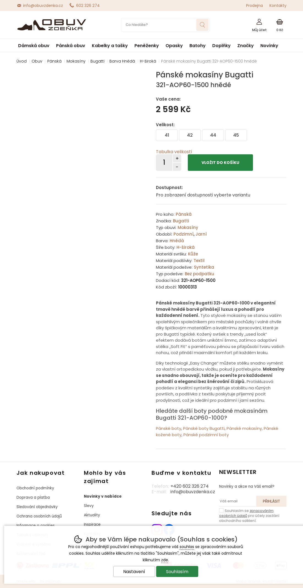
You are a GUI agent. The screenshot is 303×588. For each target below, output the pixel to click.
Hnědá (177, 241)
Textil (199, 260)
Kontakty (278, 5)
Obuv (37, 61)
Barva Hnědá (122, 61)
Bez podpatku (199, 274)
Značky (245, 45)
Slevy (89, 505)
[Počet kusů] (164, 162)
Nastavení (134, 571)
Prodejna (254, 5)
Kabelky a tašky (110, 45)
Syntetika (204, 267)
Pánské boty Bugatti (204, 428)
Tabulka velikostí (174, 152)
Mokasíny (188, 227)
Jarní (201, 234)
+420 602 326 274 (189, 486)
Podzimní (183, 234)
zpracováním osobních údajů (246, 513)
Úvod (21, 61)
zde (164, 560)
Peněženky (146, 45)
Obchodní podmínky (35, 488)
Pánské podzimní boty (206, 435)
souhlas (187, 546)
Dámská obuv (33, 45)
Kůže (193, 254)
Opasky (174, 45)
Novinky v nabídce (103, 496)
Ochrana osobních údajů (39, 516)
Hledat (202, 25)
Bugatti (181, 221)
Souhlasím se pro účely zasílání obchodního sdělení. (249, 515)
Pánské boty (168, 428)
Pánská (184, 214)
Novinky (269, 45)
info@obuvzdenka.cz (43, 5)
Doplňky (221, 45)
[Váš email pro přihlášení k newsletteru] (238, 501)
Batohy (197, 45)
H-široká (186, 247)
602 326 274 (88, 5)
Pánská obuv (70, 45)
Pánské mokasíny (244, 428)
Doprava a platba (33, 497)
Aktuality (92, 515)
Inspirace (92, 524)
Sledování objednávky (37, 506)
